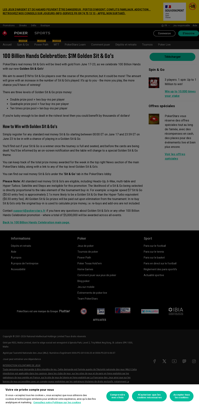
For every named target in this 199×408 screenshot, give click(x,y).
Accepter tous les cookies (181, 396)
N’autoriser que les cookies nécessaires (149, 396)
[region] (99, 396)
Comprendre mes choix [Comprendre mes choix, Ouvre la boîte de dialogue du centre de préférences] (117, 396)
